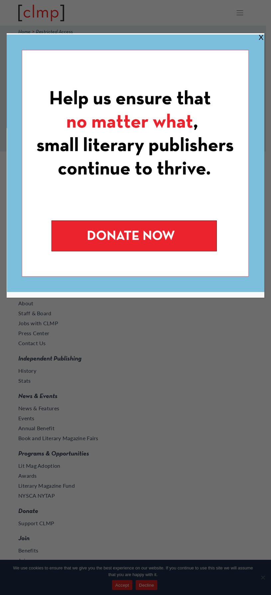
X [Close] (261, 37)
